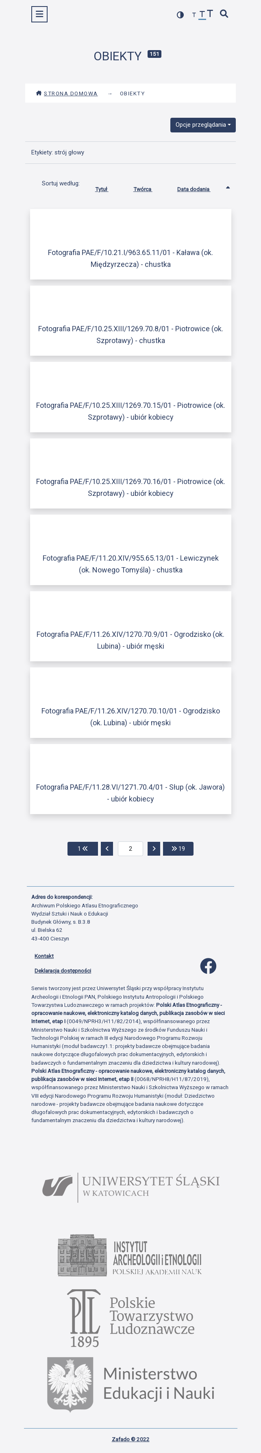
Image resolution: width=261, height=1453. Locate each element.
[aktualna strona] (131, 848)
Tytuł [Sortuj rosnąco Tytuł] (108, 187)
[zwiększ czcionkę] (210, 14)
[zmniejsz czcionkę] (194, 15)
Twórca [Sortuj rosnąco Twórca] (149, 187)
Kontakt (44, 956)
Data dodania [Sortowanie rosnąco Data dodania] (200, 187)
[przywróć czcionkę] (202, 15)
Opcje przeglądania (201, 124)
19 (183, 848)
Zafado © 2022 (131, 1439)
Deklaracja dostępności (63, 970)
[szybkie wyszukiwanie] (224, 14)
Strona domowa (67, 93)
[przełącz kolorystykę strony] (180, 15)
